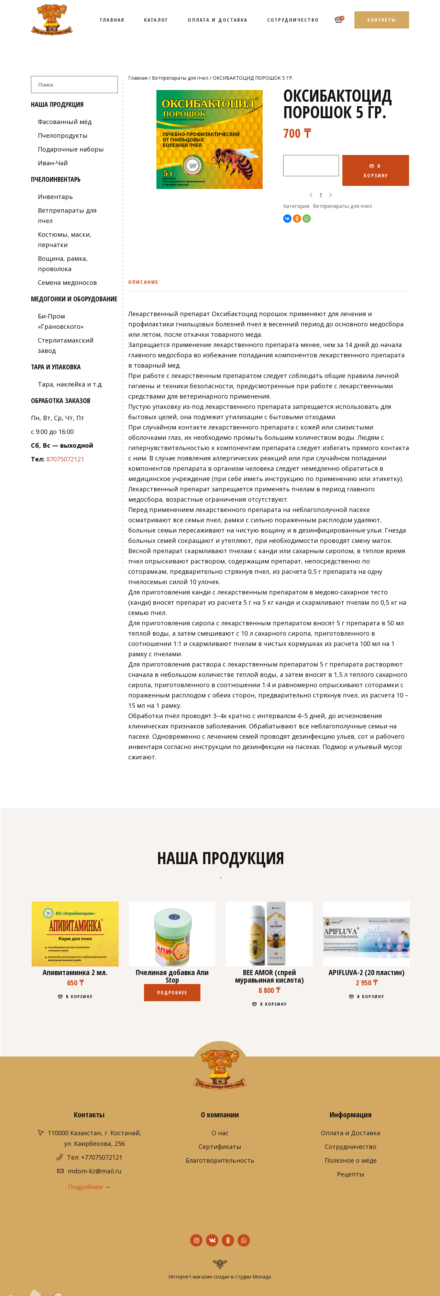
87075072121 (65, 459)
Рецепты (350, 1174)
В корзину (376, 171)
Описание (143, 281)
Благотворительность (220, 1160)
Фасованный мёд (64, 122)
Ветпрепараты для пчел (180, 78)
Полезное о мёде (350, 1160)
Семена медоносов (67, 282)
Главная (137, 78)
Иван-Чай (53, 163)
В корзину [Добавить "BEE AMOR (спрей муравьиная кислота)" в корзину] (273, 1004)
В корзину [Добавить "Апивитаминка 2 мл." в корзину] (79, 996)
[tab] (145, 284)
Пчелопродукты (63, 135)
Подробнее (85, 1187)
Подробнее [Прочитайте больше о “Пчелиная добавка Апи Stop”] (172, 992)
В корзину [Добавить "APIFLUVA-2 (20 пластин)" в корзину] (370, 996)
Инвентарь (55, 196)
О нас (220, 1133)
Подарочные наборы (71, 149)
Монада (261, 1276)
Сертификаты (220, 1146)
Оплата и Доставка (350, 1133)
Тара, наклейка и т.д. (70, 384)
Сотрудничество (350, 1146)
